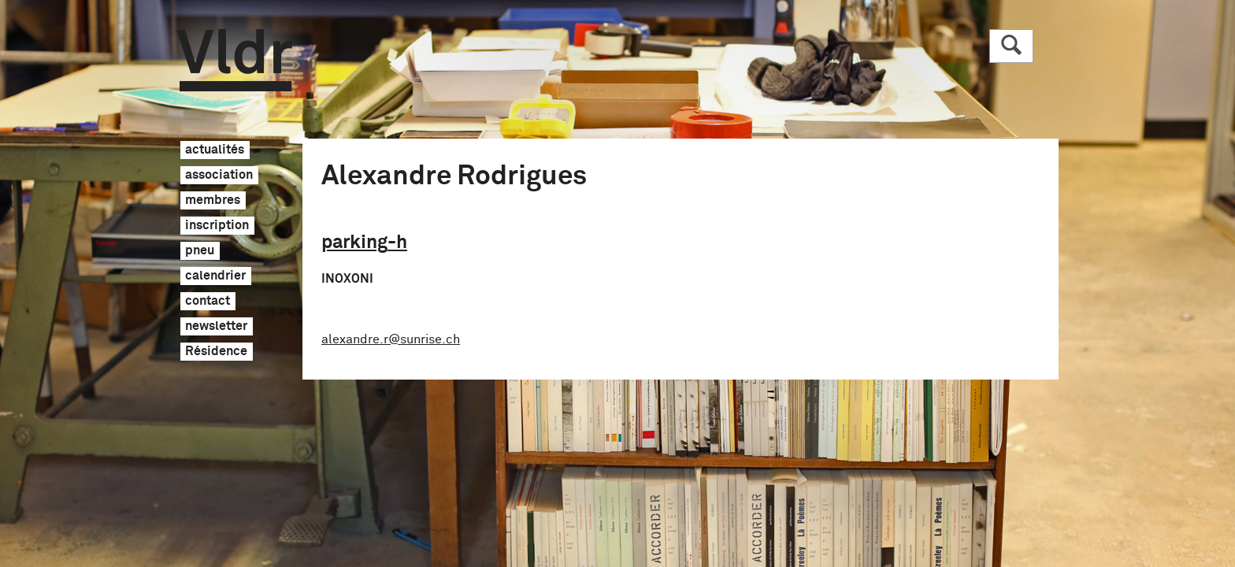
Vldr (234, 60)
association (219, 175)
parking (364, 242)
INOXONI (347, 278)
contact (207, 301)
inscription (217, 226)
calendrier (215, 276)
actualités (214, 150)
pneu (199, 251)
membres (212, 201)
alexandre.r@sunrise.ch (390, 339)
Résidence (216, 352)
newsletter (216, 327)
